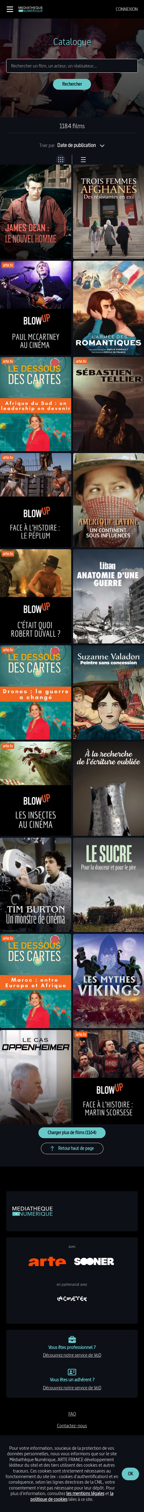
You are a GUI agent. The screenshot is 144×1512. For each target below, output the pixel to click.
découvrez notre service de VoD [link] (72, 1355)
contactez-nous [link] (72, 1425)
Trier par (47, 145)
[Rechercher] (72, 66)
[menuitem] (127, 9)
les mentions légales (85, 1493)
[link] (31, 9)
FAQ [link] (72, 1414)
